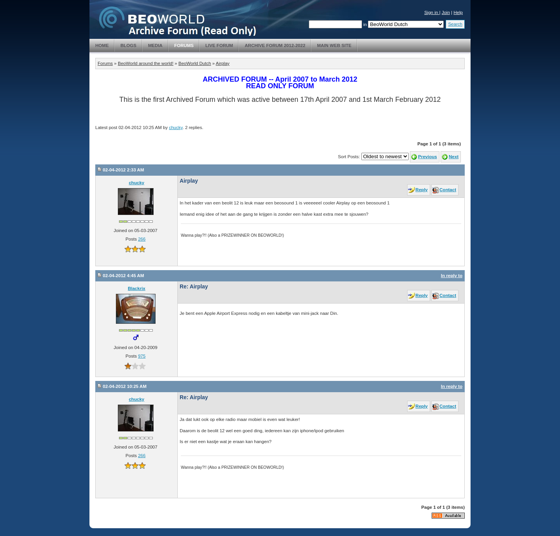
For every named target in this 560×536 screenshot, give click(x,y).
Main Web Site (334, 45)
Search (455, 24)
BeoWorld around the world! (145, 63)
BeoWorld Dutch (194, 63)
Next (453, 156)
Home (102, 45)
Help (458, 12)
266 (141, 239)
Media (155, 45)
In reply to (451, 275)
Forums (184, 45)
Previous (427, 156)
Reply (421, 189)
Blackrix (136, 288)
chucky (175, 127)
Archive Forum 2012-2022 (275, 45)
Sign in (431, 12)
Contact (447, 189)
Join (446, 12)
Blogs (128, 45)
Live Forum (219, 45)
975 (141, 356)
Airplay (222, 63)
